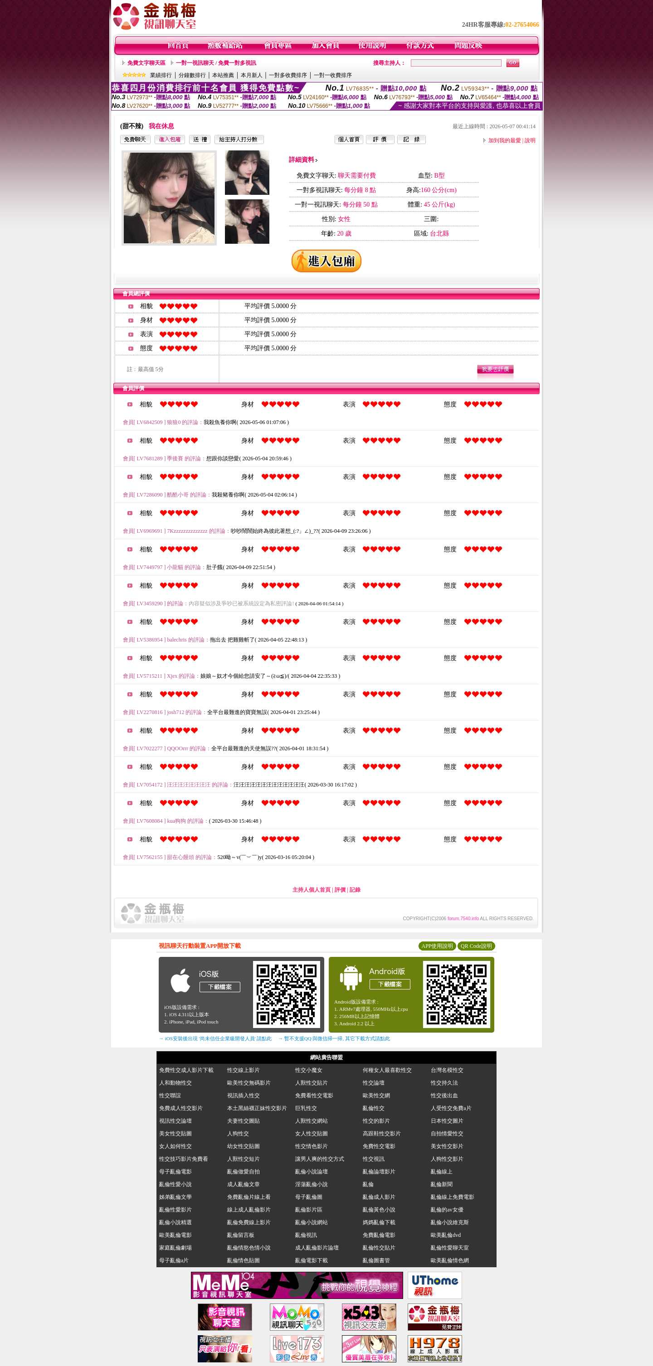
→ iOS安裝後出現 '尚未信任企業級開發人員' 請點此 (215, 1038)
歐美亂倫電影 (175, 1235)
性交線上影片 (243, 1070)
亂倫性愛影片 (175, 1210)
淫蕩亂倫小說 (311, 1184)
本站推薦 (223, 75)
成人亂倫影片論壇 (317, 1248)
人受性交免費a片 (451, 1108)
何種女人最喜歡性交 (387, 1070)
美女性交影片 (447, 1146)
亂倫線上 (442, 1171)
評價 (340, 890)
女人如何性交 (175, 1146)
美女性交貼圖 (175, 1133)
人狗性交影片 (447, 1159)
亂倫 (371, 1184)
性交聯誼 (170, 1095)
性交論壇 (374, 1083)
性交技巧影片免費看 (183, 1159)
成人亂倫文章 (243, 1184)
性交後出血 (444, 1095)
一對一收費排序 (333, 75)
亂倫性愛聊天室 (450, 1248)
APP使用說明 (437, 946)
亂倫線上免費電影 (452, 1197)
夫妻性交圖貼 (243, 1121)
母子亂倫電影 (175, 1171)
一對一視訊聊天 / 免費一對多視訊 (216, 63)
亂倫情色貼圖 (243, 1260)
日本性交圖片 (447, 1121)
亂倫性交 (374, 1108)
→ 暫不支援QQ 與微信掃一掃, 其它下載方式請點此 (334, 1038)
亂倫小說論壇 (311, 1171)
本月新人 (252, 75)
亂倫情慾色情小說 (249, 1248)
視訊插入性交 (243, 1095)
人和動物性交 (175, 1083)
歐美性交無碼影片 (249, 1083)
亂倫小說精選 (175, 1222)
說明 (530, 140)
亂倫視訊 (306, 1235)
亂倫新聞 (442, 1184)
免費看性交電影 (314, 1095)
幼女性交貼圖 (243, 1146)
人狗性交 (238, 1133)
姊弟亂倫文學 (175, 1197)
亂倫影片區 (308, 1210)
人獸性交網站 (311, 1121)
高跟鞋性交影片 (382, 1133)
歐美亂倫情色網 (450, 1260)
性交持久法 (444, 1083)
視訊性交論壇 (175, 1121)
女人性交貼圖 (311, 1133)
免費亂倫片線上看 (249, 1197)
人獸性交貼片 (311, 1083)
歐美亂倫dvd (446, 1235)
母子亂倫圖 (308, 1197)
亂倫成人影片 (379, 1197)
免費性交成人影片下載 (186, 1070)
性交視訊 (374, 1159)
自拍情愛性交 (447, 1133)
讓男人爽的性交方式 (319, 1159)
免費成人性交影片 (181, 1108)
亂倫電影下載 (311, 1260)
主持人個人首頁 (311, 890)
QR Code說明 (476, 946)
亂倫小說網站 (311, 1222)
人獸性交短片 (243, 1159)
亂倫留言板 (240, 1235)
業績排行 (161, 75)
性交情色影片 (311, 1146)
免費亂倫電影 (379, 1235)
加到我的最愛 (504, 140)
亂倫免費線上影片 (249, 1222)
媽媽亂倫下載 (379, 1222)
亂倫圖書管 (376, 1260)
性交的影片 (376, 1121)
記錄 (355, 890)
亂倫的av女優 (447, 1210)
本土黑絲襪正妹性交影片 (257, 1108)
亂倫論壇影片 (379, 1171)
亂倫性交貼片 (379, 1248)
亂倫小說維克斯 (450, 1222)
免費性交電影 (379, 1146)
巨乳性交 (306, 1108)
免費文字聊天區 (146, 63)
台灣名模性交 (447, 1070)
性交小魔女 (308, 1070)
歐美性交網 (376, 1095)
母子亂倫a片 (174, 1260)
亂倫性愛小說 (175, 1184)
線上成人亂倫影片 (249, 1210)
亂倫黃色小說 (379, 1210)
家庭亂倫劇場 (175, 1248)
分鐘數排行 (192, 75)
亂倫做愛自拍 (243, 1171)
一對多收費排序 (288, 75)
